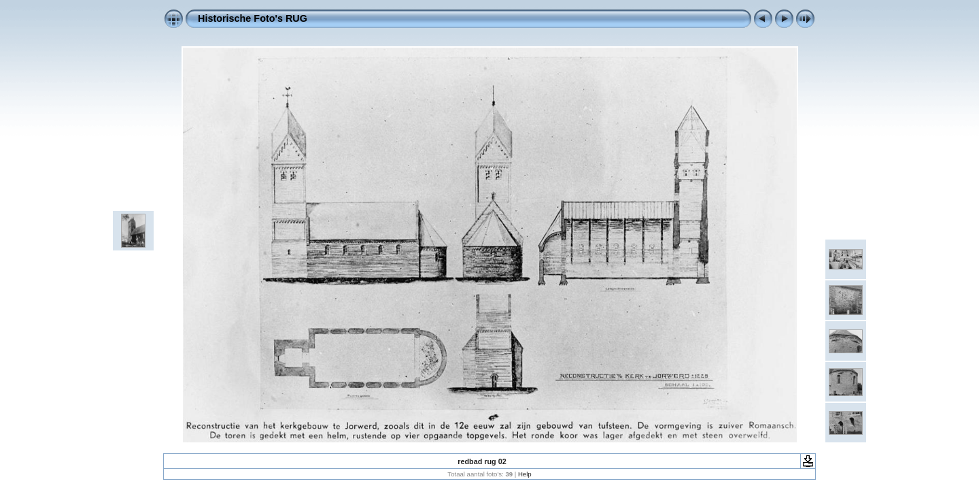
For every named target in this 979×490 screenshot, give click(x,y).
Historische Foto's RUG (252, 18)
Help (525, 474)
